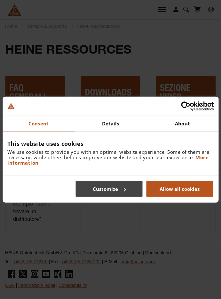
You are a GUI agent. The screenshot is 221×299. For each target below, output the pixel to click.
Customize (109, 189)
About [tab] (182, 123)
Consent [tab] (38, 123)
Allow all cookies (180, 189)
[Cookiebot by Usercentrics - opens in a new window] (186, 106)
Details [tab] (110, 123)
